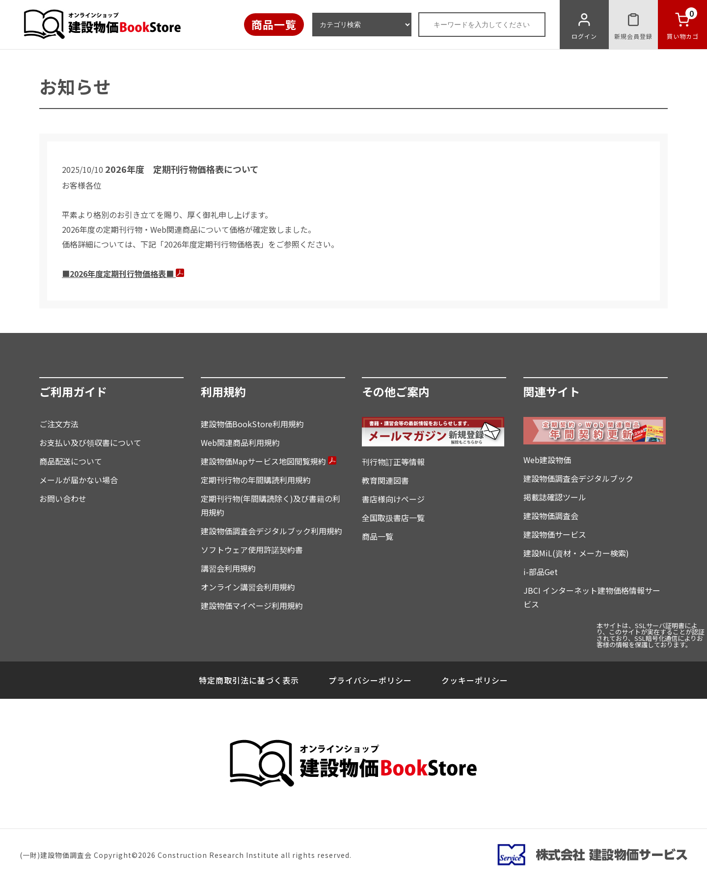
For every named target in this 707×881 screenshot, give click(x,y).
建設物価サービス (554, 534)
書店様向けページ (393, 499)
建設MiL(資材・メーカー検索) (576, 553)
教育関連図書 (385, 480)
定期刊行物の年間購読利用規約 (256, 480)
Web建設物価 (547, 460)
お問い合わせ (62, 498)
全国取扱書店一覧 (393, 517)
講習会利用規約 (228, 568)
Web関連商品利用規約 (240, 442)
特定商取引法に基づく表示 (249, 680)
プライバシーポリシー (370, 680)
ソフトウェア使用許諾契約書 (252, 549)
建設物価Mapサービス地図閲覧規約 (268, 461)
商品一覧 (274, 24)
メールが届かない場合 (78, 480)
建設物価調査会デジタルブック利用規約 (271, 531)
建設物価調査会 (550, 516)
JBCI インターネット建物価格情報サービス (591, 597)
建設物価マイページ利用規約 (252, 605)
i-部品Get (540, 572)
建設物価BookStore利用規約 (252, 424)
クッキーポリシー (474, 680)
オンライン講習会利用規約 (248, 587)
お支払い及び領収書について (90, 442)
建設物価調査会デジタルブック (578, 478)
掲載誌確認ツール (554, 497)
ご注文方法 (59, 424)
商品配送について (70, 461)
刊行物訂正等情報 (393, 462)
